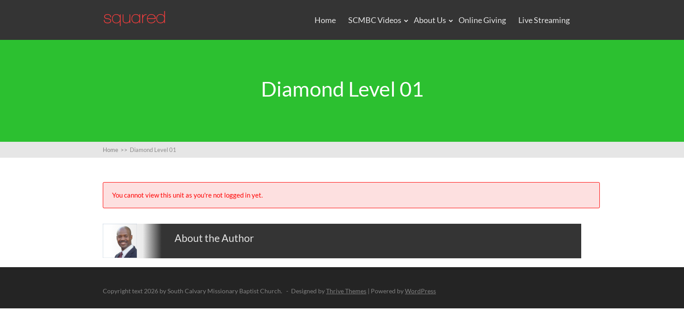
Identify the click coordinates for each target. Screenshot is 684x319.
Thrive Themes (346, 291)
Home (325, 20)
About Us (430, 20)
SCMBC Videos (374, 20)
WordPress (420, 291)
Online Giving (482, 20)
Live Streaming (544, 20)
